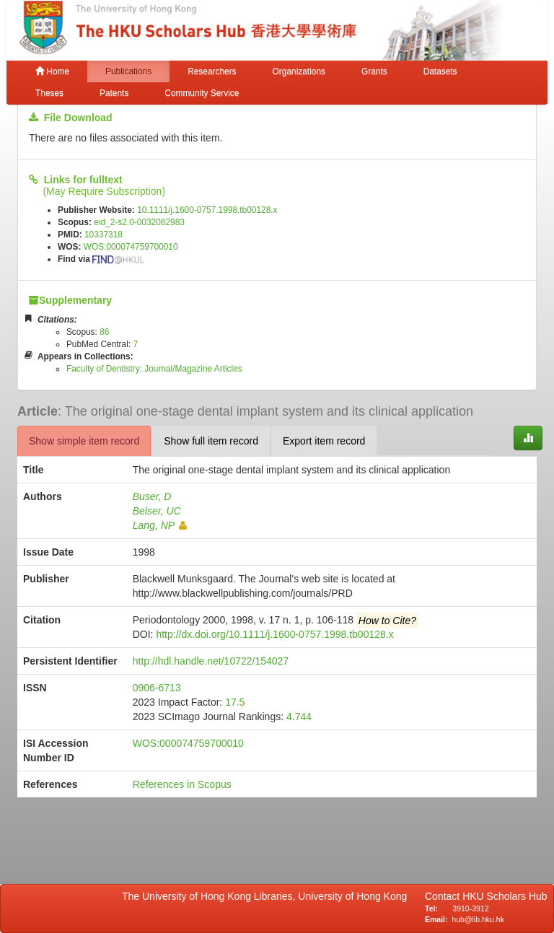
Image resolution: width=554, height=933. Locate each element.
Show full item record (211, 441)
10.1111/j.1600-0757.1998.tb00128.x (207, 210)
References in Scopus (182, 784)
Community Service (201, 93)
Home (52, 71)
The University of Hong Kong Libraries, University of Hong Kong (267, 896)
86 (104, 332)
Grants (374, 71)
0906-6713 (157, 687)
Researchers (212, 71)
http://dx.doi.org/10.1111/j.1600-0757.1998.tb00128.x (274, 634)
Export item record (324, 441)
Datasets (440, 71)
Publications (128, 71)
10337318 (103, 234)
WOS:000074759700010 (131, 247)
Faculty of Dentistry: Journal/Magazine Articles (154, 369)
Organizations (299, 71)
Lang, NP (160, 525)
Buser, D (152, 496)
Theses (49, 93)
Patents (114, 93)
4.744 (299, 716)
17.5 (235, 702)
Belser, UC (157, 511)
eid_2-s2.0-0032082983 (139, 222)
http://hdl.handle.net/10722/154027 (211, 661)
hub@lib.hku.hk (478, 919)
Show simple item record (84, 441)
